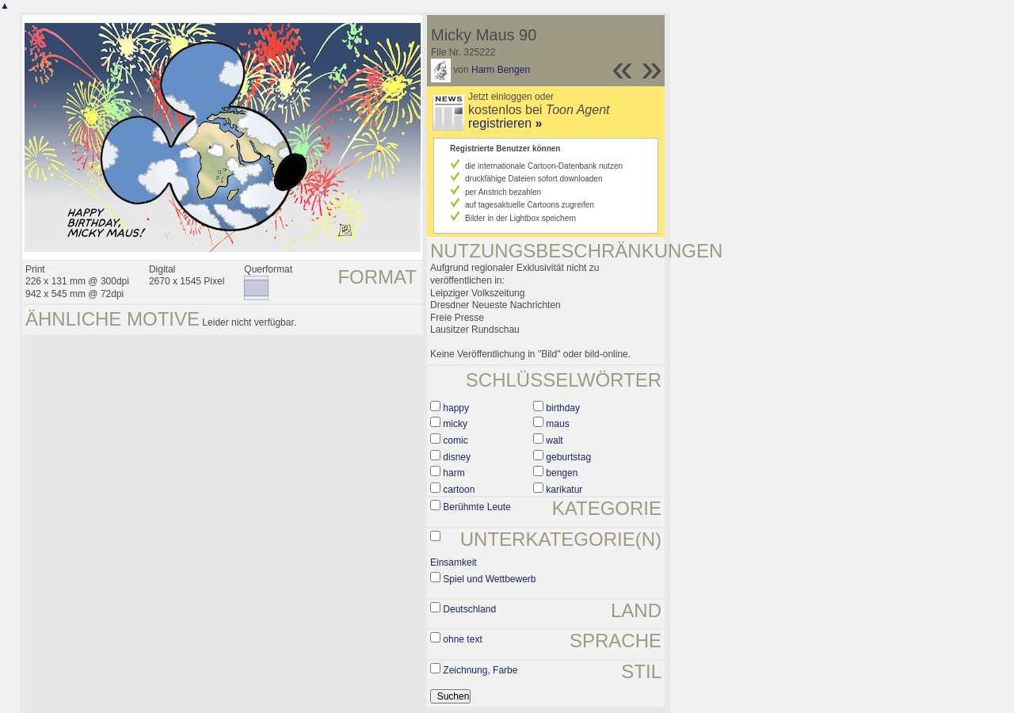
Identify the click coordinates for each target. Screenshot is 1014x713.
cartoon (459, 489)
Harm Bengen (500, 69)
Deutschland (469, 609)
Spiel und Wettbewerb (489, 579)
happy (456, 408)
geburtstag (568, 457)
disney (457, 457)
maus (557, 423)
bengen (562, 473)
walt (554, 440)
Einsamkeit (453, 562)
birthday (563, 408)
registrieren (505, 123)
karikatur (564, 489)
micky (455, 423)
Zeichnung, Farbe (480, 670)
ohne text (462, 639)
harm (453, 473)
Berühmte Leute (476, 507)
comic (455, 440)
